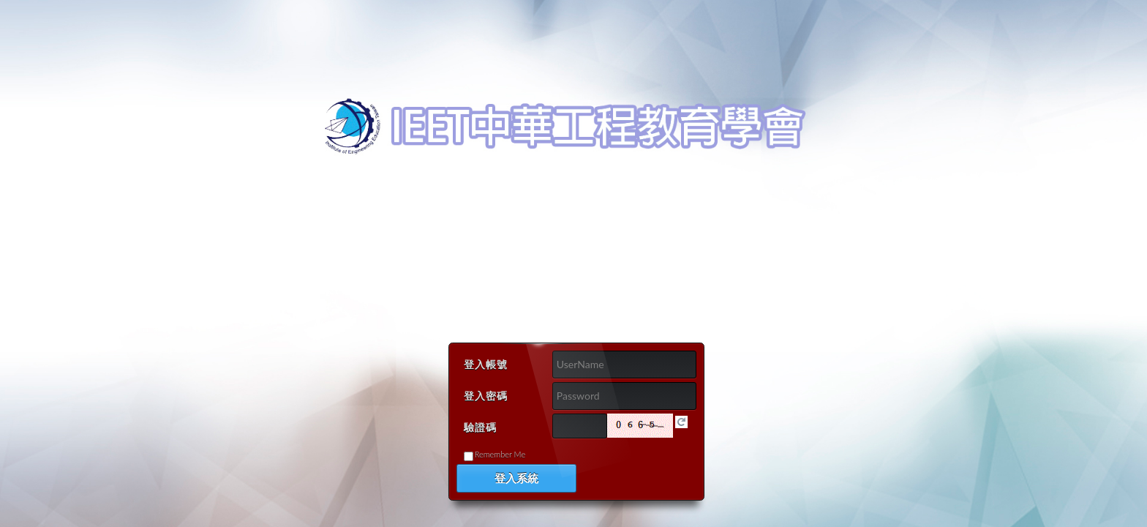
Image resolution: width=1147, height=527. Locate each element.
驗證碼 (480, 427)
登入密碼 (486, 395)
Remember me (500, 454)
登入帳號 (486, 364)
